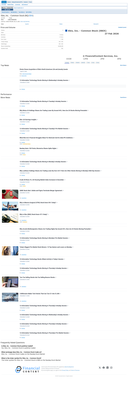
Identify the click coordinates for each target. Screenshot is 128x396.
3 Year (93, 62)
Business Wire (24, 76)
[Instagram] (111, 386)
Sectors (26, 2)
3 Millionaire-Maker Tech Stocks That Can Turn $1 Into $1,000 (40, 307)
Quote (27, 24)
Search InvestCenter (18, 7)
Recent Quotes (5, 12)
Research (96, 24)
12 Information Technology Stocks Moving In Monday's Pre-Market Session (44, 249)
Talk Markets (24, 299)
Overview (4, 4)
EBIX (31, 15)
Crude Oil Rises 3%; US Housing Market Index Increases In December (42, 187)
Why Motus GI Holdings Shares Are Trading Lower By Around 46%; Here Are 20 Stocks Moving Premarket (54, 113)
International (25, 4)
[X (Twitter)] (99, 386)
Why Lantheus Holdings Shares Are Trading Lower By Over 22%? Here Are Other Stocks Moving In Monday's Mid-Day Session (60, 177)
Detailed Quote (122, 27)
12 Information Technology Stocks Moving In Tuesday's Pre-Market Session (45, 132)
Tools (30, 2)
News (60, 24)
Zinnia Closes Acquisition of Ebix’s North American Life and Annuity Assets (44, 69)
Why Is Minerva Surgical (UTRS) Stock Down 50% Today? (39, 211)
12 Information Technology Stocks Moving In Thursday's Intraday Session (44, 281)
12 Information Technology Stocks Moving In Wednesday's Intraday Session (45, 81)
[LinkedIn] (107, 386)
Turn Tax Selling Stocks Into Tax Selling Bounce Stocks (38, 290)
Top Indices (21, 12)
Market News (10, 4)
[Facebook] (103, 386)
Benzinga (23, 90)
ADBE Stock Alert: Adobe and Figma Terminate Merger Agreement (42, 199)
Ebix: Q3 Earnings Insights (29, 122)
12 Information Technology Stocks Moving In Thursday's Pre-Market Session (45, 349)
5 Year (97, 62)
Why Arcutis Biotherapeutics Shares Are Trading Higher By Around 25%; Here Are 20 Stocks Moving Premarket (56, 239)
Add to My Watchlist (27, 21)
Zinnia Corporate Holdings (27, 74)
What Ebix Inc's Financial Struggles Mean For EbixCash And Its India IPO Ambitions (47, 142)
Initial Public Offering (27, 148)
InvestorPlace (24, 206)
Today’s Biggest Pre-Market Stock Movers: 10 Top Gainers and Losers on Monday (46, 258)
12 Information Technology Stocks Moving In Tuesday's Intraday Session (44, 103)
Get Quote (7, 9)
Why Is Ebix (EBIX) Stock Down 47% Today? (34, 223)
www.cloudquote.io (69, 383)
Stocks (9, 2)
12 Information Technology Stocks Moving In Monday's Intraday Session (43, 168)
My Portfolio (29, 12)
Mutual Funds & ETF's (17, 2)
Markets (4, 2)
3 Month (83, 62)
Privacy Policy (65, 387)
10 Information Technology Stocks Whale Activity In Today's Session (42, 271)
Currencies (17, 4)
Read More (123, 99)
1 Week (72, 62)
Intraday (67, 62)
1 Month (77, 62)
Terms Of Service (75, 387)
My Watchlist (13, 12)
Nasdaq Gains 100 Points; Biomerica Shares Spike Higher (39, 153)
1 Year (88, 62)
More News (123, 65)
